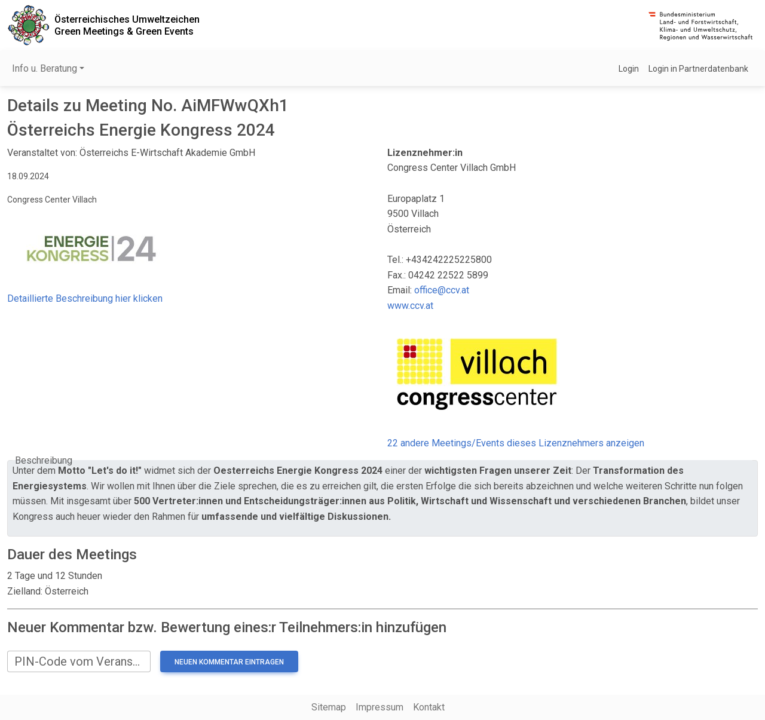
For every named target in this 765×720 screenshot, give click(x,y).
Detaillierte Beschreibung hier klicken (85, 298)
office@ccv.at (441, 290)
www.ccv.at (410, 305)
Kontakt (429, 707)
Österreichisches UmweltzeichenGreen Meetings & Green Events (127, 25)
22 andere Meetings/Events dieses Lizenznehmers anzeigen (515, 443)
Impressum (379, 707)
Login (629, 68)
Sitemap (328, 707)
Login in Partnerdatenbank (698, 68)
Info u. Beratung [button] (44, 68)
